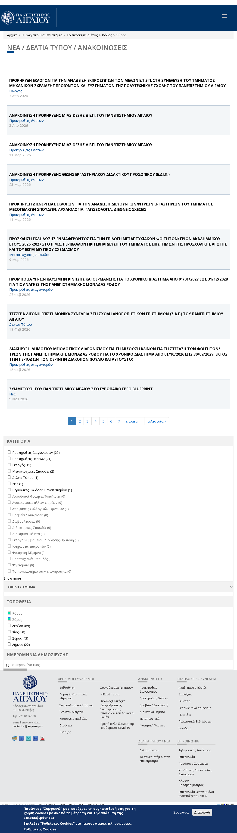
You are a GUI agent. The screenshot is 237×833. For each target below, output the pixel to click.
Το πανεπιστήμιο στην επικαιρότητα (155, 759)
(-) (8, 665)
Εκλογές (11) (21, 465)
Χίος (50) (18, 632)
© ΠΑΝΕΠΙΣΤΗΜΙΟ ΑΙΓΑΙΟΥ (18, 805)
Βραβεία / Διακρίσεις (154, 705)
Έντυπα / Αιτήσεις (71, 712)
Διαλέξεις (185, 694)
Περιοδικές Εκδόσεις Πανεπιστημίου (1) (42, 490)
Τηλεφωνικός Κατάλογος (195, 750)
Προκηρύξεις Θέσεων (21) (31, 459)
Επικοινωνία (187, 757)
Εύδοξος (65, 732)
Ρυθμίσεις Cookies (40, 829)
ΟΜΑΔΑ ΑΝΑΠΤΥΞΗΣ (100, 805)
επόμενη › (133, 421)
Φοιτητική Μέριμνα (152, 725)
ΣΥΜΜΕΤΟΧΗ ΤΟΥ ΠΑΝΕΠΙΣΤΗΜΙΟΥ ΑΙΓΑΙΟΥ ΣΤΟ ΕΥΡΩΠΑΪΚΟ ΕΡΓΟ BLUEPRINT (81, 388)
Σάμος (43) (20, 638)
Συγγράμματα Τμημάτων (116, 688)
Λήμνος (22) (21, 644)
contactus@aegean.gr (28, 726)
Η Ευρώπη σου (110, 694)
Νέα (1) (17, 484)
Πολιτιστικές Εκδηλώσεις (195, 721)
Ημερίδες (185, 715)
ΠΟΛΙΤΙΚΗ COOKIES (72, 805)
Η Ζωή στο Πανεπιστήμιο (42, 35)
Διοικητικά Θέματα (152, 712)
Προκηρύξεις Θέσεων (154, 698)
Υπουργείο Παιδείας (73, 719)
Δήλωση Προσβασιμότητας (191, 783)
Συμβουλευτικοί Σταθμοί (76, 705)
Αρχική (12, 35)
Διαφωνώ (202, 812)
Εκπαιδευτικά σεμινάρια (195, 708)
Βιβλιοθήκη (67, 688)
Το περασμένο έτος (82, 35)
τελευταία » (156, 421)
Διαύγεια (65, 725)
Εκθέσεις (184, 701)
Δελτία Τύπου (149, 750)
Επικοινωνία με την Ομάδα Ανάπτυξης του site (196, 794)
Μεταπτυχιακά (149, 719)
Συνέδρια (185, 728)
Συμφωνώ (181, 812)
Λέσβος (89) (21, 626)
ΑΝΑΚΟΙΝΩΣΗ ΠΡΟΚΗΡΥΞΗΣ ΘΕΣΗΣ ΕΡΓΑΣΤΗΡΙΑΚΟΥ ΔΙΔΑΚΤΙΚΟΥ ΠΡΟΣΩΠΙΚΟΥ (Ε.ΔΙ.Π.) (89, 174)
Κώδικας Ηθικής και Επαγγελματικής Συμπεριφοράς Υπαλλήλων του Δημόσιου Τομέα (117, 709)
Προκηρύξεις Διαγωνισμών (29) (36, 452)
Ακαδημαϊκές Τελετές (192, 688)
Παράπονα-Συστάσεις (193, 764)
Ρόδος (107, 35)
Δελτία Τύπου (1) (25, 477)
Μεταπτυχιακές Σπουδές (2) (33, 471)
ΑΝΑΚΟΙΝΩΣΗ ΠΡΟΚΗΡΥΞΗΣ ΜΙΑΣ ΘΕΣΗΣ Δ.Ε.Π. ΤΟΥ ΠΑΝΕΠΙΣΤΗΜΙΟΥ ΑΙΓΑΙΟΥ (80, 115)
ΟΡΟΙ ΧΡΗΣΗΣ (47, 805)
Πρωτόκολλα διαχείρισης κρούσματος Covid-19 (117, 726)
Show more (12, 578)
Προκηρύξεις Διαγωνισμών (148, 690)
